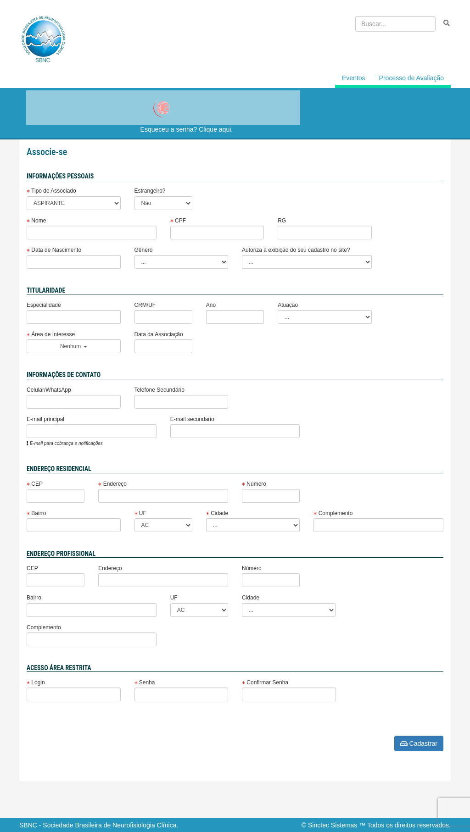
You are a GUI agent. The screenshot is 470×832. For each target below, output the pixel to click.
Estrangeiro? (150, 191)
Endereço (112, 484)
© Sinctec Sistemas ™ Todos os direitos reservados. (376, 825)
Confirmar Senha (265, 682)
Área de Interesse (51, 334)
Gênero (143, 250)
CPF (178, 220)
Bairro (36, 513)
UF (140, 513)
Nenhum (73, 346)
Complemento (332, 513)
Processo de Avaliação (411, 78)
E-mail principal (45, 419)
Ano (211, 305)
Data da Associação (158, 334)
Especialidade (44, 305)
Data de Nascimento (54, 250)
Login (36, 682)
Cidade (217, 513)
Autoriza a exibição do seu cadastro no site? (296, 250)
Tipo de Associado (51, 191)
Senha (144, 682)
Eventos (353, 78)
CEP (35, 484)
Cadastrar (418, 743)
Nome (36, 220)
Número (254, 484)
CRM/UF (145, 305)
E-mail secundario (192, 419)
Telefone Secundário (159, 390)
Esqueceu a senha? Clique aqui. (186, 129)
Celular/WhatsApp (49, 390)
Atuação (288, 305)
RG (282, 220)
